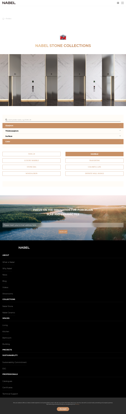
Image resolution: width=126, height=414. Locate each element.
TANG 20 (31, 154)
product (8, 19)
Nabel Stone (7, 306)
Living (5, 325)
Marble (94, 154)
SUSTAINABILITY (10, 355)
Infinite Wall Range (94, 173)
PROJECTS (7, 350)
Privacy (77, 404)
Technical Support (10, 394)
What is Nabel (8, 262)
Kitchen (5, 331)
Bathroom (6, 338)
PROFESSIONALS (10, 374)
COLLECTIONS (8, 299)
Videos (5, 287)
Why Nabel (7, 268)
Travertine (94, 160)
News (4, 275)
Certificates (7, 387)
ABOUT (5, 255)
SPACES (5, 318)
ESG (4, 369)
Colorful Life (94, 167)
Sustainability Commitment (14, 362)
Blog (4, 281)
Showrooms (7, 294)
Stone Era (31, 167)
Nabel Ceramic (8, 313)
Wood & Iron (31, 173)
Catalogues (7, 381)
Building (6, 344)
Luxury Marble (31, 160)
